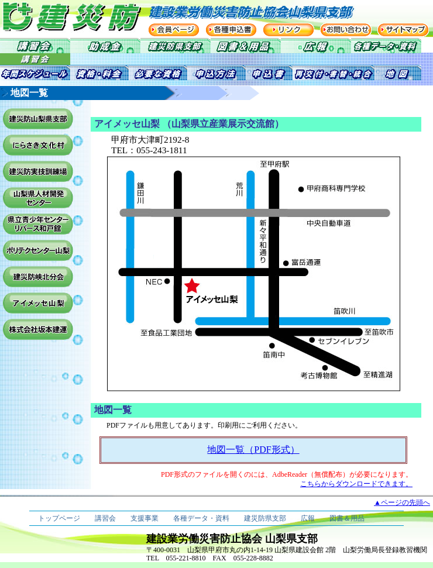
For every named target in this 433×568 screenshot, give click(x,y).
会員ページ (173, 30)
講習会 (105, 518)
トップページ (59, 518)
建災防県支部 (265, 518)
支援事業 (144, 518)
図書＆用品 (347, 518)
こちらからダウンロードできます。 (356, 484)
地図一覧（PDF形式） (253, 450)
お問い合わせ (345, 30)
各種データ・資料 (201, 518)
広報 (308, 518)
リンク (288, 30)
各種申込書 (231, 30)
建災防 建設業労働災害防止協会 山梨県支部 (58, 16)
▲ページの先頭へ (402, 502)
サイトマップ (403, 30)
